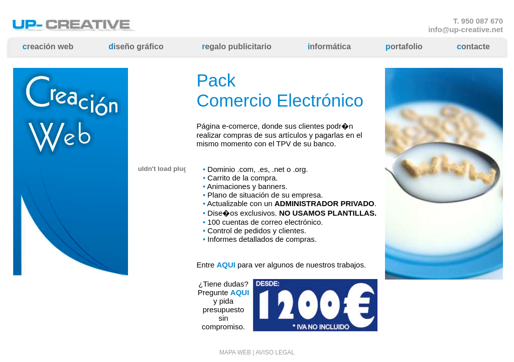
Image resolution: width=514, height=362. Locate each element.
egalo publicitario (237, 46)
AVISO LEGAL (275, 352)
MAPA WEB (235, 352)
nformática (329, 46)
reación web (48, 46)
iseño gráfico (135, 46)
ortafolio (404, 46)
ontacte (473, 46)
